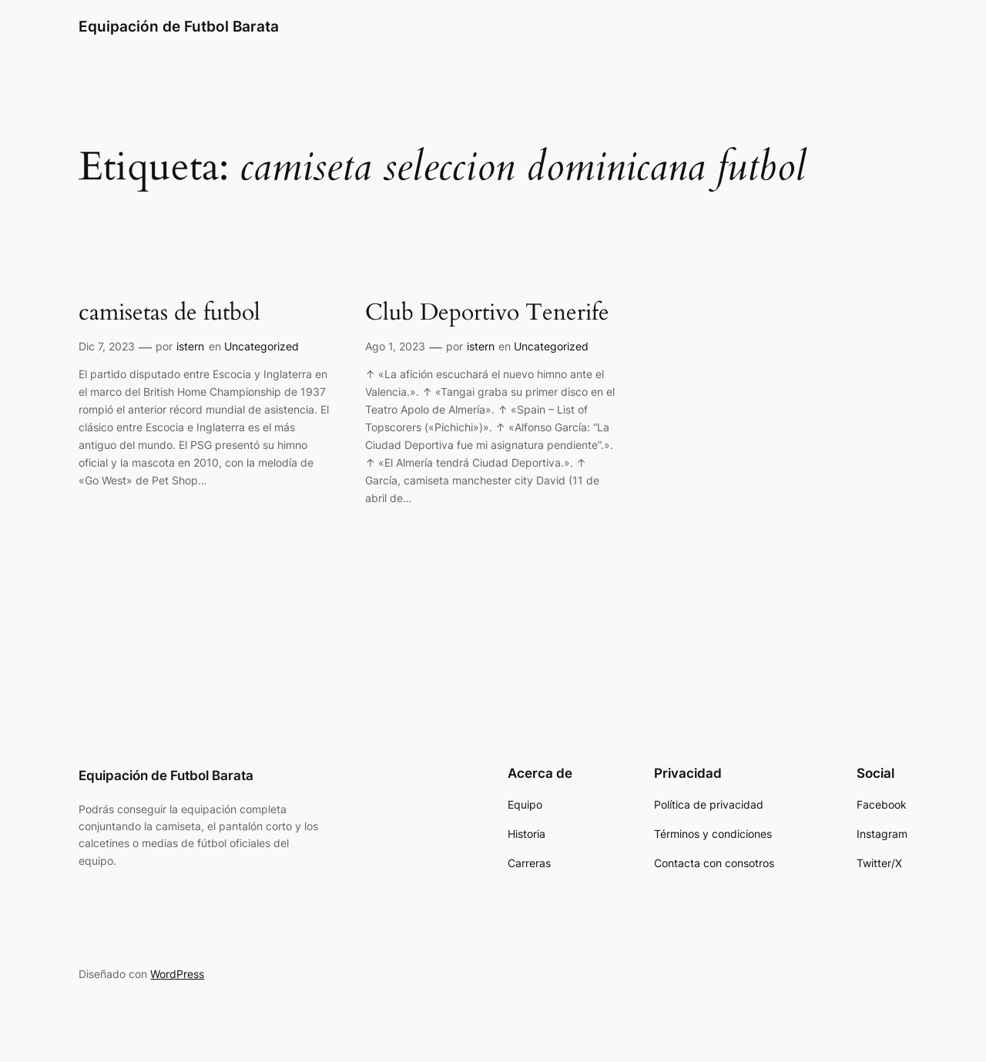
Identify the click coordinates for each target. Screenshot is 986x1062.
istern (190, 346)
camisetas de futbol (169, 313)
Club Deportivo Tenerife (487, 313)
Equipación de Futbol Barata (179, 26)
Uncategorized (261, 346)
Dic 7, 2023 (107, 346)
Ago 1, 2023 (395, 346)
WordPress (177, 973)
